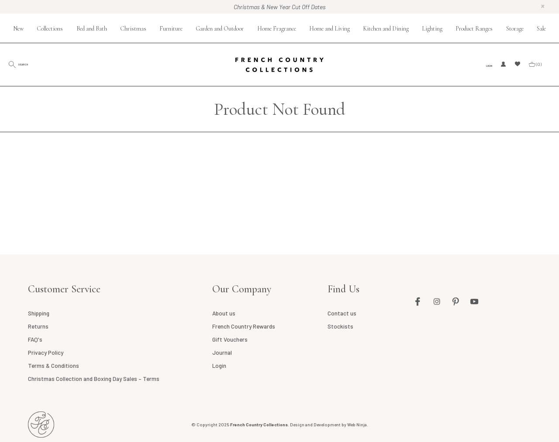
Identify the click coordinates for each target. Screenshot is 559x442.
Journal (221, 352)
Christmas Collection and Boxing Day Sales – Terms (93, 378)
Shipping (38, 313)
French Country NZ (41, 424)
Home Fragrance (276, 28)
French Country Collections (280, 64)
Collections (50, 28)
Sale (541, 28)
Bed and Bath (91, 28)
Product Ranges (474, 28)
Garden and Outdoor (220, 28)
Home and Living (329, 28)
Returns (38, 326)
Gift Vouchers (229, 339)
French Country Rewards (242, 326)
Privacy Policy (45, 352)
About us (223, 313)
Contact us (341, 313)
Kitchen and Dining (386, 28)
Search (37, 64)
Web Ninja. (357, 424)
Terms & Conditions (53, 365)
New (18, 28)
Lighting (432, 28)
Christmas (133, 28)
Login (484, 65)
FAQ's (34, 339)
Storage (515, 28)
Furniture (171, 28)
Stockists (340, 326)
